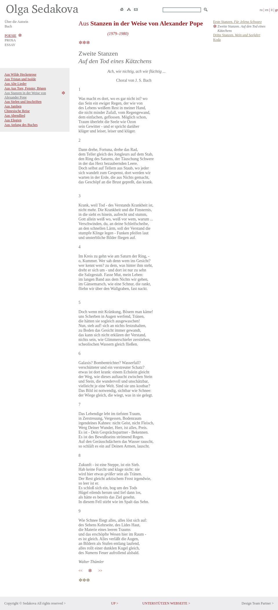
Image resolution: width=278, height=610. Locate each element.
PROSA (10, 40)
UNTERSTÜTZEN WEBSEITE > (166, 603)
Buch (8, 26)
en (266, 10)
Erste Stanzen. (237, 22)
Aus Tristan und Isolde (20, 79)
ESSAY (10, 45)
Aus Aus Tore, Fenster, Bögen (25, 88)
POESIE (11, 36)
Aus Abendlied (14, 116)
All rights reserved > (51, 603)
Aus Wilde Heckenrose (20, 74)
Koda (217, 40)
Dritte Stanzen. (236, 35)
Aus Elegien (12, 120)
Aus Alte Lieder (15, 84)
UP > (114, 603)
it (272, 10)
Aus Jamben (12, 106)
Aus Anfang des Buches (21, 125)
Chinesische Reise (17, 111)
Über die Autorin (16, 22)
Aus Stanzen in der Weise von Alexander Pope (25, 95)
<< (81, 571)
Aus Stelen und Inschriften (22, 102)
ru (261, 10)
